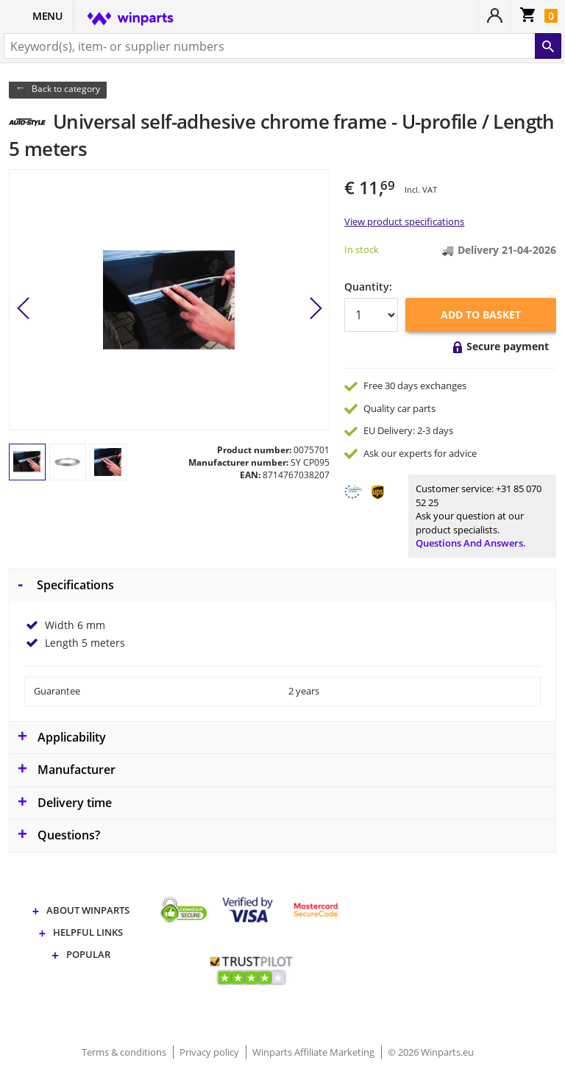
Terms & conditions (125, 1052)
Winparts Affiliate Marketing (314, 1052)
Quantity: (368, 287)
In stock (361, 249)
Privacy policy (210, 1052)
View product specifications (404, 221)
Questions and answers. (471, 543)
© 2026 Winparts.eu (431, 1052)
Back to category (66, 88)
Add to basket (481, 314)
